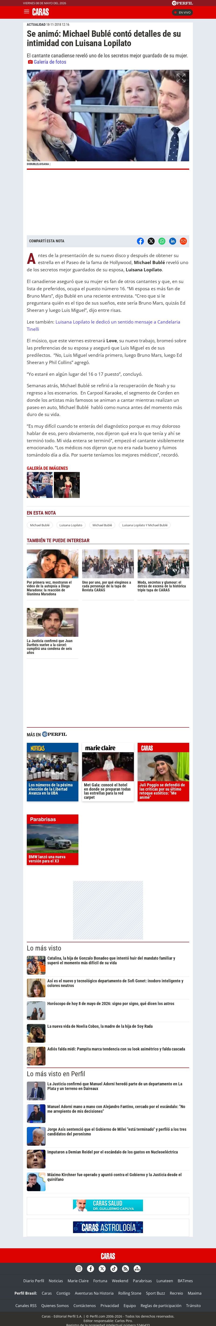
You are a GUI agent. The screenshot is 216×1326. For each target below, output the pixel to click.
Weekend (120, 1280)
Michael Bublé (39, 525)
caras (163, 748)
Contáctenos (84, 1305)
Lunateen (165, 1280)
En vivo (182, 12)
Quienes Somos (55, 1305)
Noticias (56, 1280)
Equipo (130, 1305)
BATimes (185, 1280)
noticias (52, 748)
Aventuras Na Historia (94, 1293)
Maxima (195, 1293)
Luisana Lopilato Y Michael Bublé (144, 525)
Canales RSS (26, 1305)
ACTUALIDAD (36, 24)
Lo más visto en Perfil (56, 1074)
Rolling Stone (129, 1293)
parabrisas (52, 820)
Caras (47, 1293)
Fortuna (100, 1280)
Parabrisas (142, 1280)
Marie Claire (78, 1280)
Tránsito (193, 1305)
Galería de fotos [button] (47, 62)
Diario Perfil (33, 1280)
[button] (108, 120)
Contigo (63, 1293)
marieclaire (108, 748)
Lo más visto (44, 948)
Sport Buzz (155, 1293)
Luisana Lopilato (70, 525)
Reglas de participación (161, 1305)
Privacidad (110, 1305)
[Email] (183, 241)
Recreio (176, 1293)
